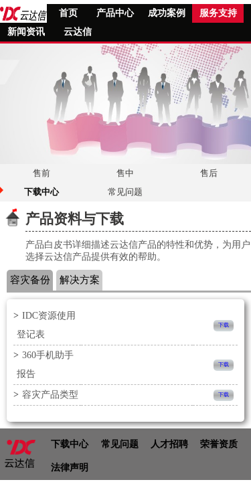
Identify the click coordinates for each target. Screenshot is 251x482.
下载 (223, 325)
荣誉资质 (219, 444)
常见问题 (120, 444)
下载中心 (69, 444)
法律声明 (69, 468)
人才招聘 (169, 444)
